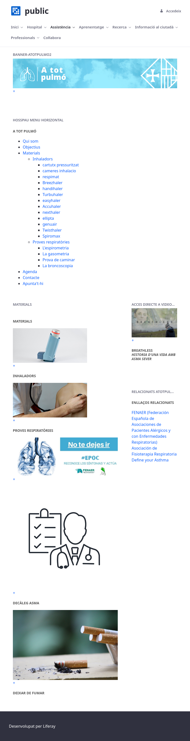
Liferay (49, 726)
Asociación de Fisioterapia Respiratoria (154, 451)
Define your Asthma (150, 460)
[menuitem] (17, 27)
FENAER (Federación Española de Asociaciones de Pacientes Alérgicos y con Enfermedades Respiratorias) (151, 427)
